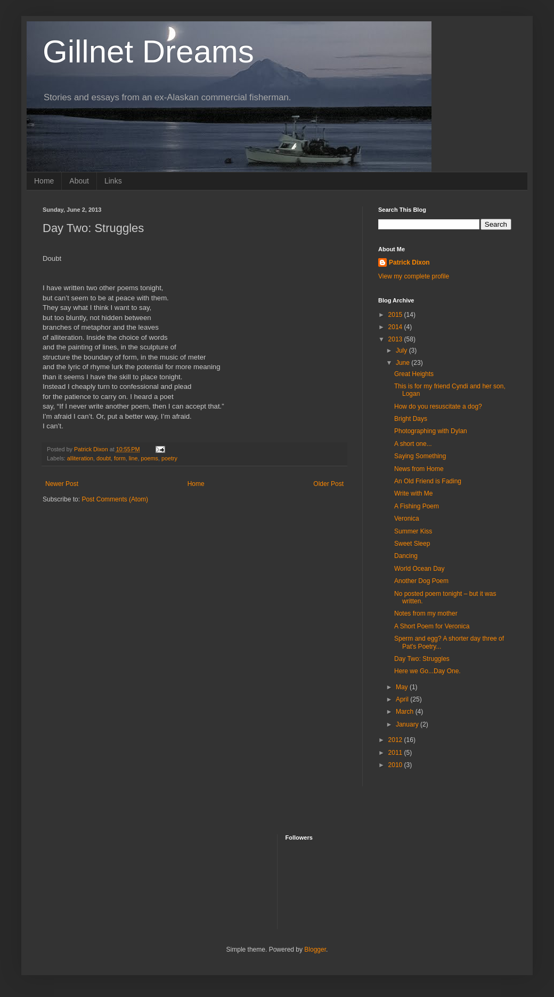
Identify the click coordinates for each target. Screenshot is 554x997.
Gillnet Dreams (148, 51)
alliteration (80, 458)
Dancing (406, 556)
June (403, 362)
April (403, 699)
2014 (396, 327)
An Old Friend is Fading (427, 481)
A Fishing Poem (416, 506)
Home (44, 181)
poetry (169, 458)
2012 (396, 740)
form (120, 458)
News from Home (419, 469)
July (402, 350)
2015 (396, 314)
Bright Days (410, 418)
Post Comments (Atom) (115, 499)
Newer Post (61, 484)
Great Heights (414, 374)
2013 (396, 339)
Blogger (315, 949)
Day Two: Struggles (422, 659)
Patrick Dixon (409, 262)
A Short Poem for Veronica (431, 626)
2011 (396, 752)
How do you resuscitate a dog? (438, 406)
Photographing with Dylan (430, 431)
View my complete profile (413, 276)
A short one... (413, 444)
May (403, 687)
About (79, 181)
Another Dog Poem (421, 581)
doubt (103, 458)
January (408, 724)
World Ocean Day (419, 568)
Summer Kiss (413, 531)
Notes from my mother (426, 613)
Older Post (328, 484)
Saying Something (420, 456)
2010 (396, 765)
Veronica (406, 518)
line (133, 458)
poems (149, 458)
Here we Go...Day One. (427, 671)
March (406, 711)
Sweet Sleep (412, 543)
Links (113, 181)
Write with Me (413, 493)
